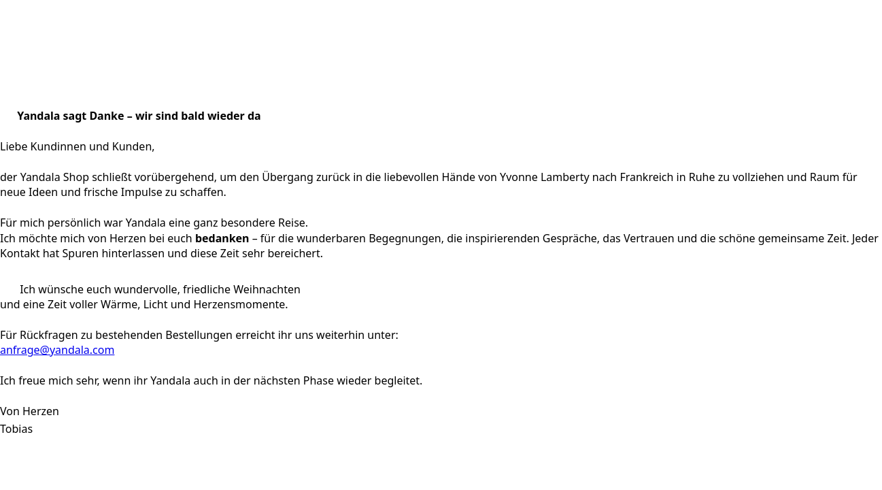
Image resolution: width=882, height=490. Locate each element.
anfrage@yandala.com (57, 349)
